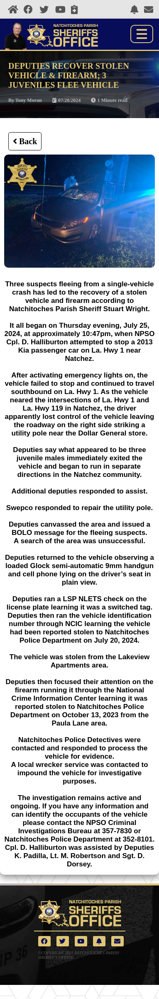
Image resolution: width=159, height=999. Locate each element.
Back (25, 141)
